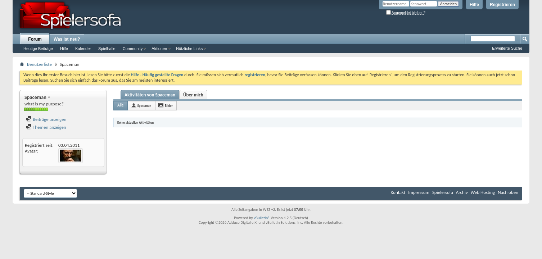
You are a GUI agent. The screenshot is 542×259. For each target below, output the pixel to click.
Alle (120, 105)
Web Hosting (483, 192)
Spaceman (144, 106)
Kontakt (398, 192)
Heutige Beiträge (38, 48)
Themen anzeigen (46, 127)
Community (133, 48)
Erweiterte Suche (507, 48)
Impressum (418, 192)
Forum (34, 39)
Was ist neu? (67, 39)
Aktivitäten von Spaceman (150, 94)
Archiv (462, 192)
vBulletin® (262, 217)
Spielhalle (107, 48)
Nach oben (508, 192)
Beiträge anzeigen (46, 119)
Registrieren (502, 4)
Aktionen (159, 48)
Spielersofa (442, 192)
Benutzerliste (39, 64)
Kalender (83, 48)
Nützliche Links (189, 48)
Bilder (169, 106)
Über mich (193, 94)
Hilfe (474, 4)
